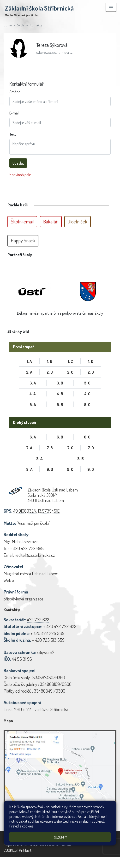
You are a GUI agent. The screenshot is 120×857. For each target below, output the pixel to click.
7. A (29, 447)
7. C (70, 447)
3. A (33, 382)
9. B (50, 469)
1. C (70, 361)
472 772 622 (38, 619)
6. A (33, 436)
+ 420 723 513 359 (48, 640)
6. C (87, 436)
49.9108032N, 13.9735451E (36, 511)
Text (12, 134)
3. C (87, 382)
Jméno (14, 91)
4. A (33, 393)
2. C (70, 372)
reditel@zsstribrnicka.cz (35, 555)
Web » (9, 580)
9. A (29, 469)
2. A (29, 372)
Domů (8, 25)
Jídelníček (77, 221)
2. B (50, 372)
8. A (39, 458)
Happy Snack (23, 240)
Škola (20, 25)
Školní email (22, 221)
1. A (29, 361)
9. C (70, 469)
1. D (90, 361)
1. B (49, 361)
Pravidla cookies (21, 826)
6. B (60, 436)
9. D (90, 469)
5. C (87, 404)
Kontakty (36, 25)
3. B (60, 382)
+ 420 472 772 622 (59, 626)
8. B (80, 458)
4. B (60, 393)
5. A (33, 404)
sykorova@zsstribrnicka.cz (54, 52)
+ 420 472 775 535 (47, 633)
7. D (91, 447)
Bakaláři (50, 221)
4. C (87, 393)
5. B (60, 404)
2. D (91, 372)
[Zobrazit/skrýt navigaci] (111, 7)
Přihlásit (25, 850)
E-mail (14, 112)
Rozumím (60, 836)
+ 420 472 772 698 (27, 548)
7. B (50, 447)
